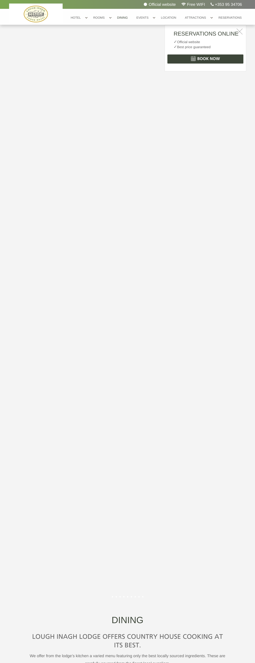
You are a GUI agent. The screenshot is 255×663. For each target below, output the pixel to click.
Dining (122, 17)
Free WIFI (193, 4)
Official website (160, 4)
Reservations (230, 17)
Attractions (195, 17)
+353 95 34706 (226, 4)
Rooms (99, 17)
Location (168, 17)
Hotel (76, 17)
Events (142, 17)
